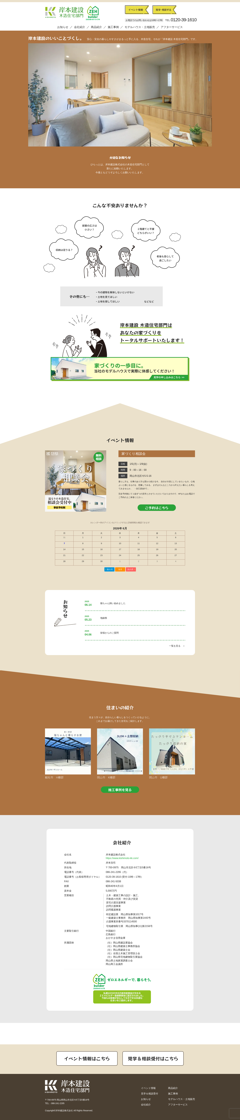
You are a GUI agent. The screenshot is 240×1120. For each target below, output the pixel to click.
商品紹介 (96, 27)
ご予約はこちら (157, 507)
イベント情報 (148, 1088)
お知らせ (62, 27)
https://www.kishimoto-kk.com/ (122, 858)
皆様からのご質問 (109, 632)
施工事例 (113, 27)
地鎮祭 (103, 618)
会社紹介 (79, 27)
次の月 (130, 569)
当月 (120, 569)
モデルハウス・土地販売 (140, 27)
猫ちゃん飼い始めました (113, 603)
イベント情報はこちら (87, 1058)
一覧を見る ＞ (177, 646)
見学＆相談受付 (149, 1093)
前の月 (110, 569)
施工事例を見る (120, 789)
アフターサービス (172, 27)
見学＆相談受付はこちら (153, 1058)
